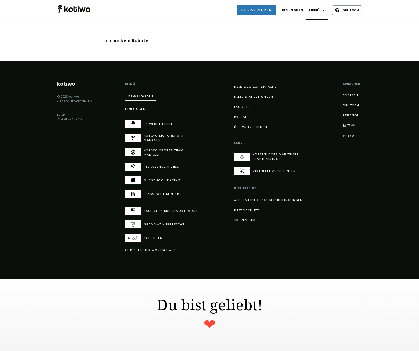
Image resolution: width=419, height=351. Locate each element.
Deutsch (351, 105)
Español (351, 115)
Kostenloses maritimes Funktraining (266, 156)
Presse (240, 116)
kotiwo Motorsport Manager (154, 138)
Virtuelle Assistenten (265, 171)
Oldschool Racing (152, 180)
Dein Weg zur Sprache (255, 86)
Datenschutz (246, 210)
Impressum (244, 220)
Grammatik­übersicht (154, 224)
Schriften (144, 238)
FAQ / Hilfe (244, 106)
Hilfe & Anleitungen (253, 96)
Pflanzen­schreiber (153, 167)
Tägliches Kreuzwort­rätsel (161, 211)
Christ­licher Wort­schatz (150, 250)
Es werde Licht (148, 124)
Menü (317, 10)
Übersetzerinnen (250, 127)
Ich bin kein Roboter (127, 40)
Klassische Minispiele (156, 194)
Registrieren (256, 10)
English (350, 95)
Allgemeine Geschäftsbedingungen (268, 199)
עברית (348, 135)
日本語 (349, 125)
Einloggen (292, 10)
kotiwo (66, 84)
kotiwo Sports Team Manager (154, 152)
